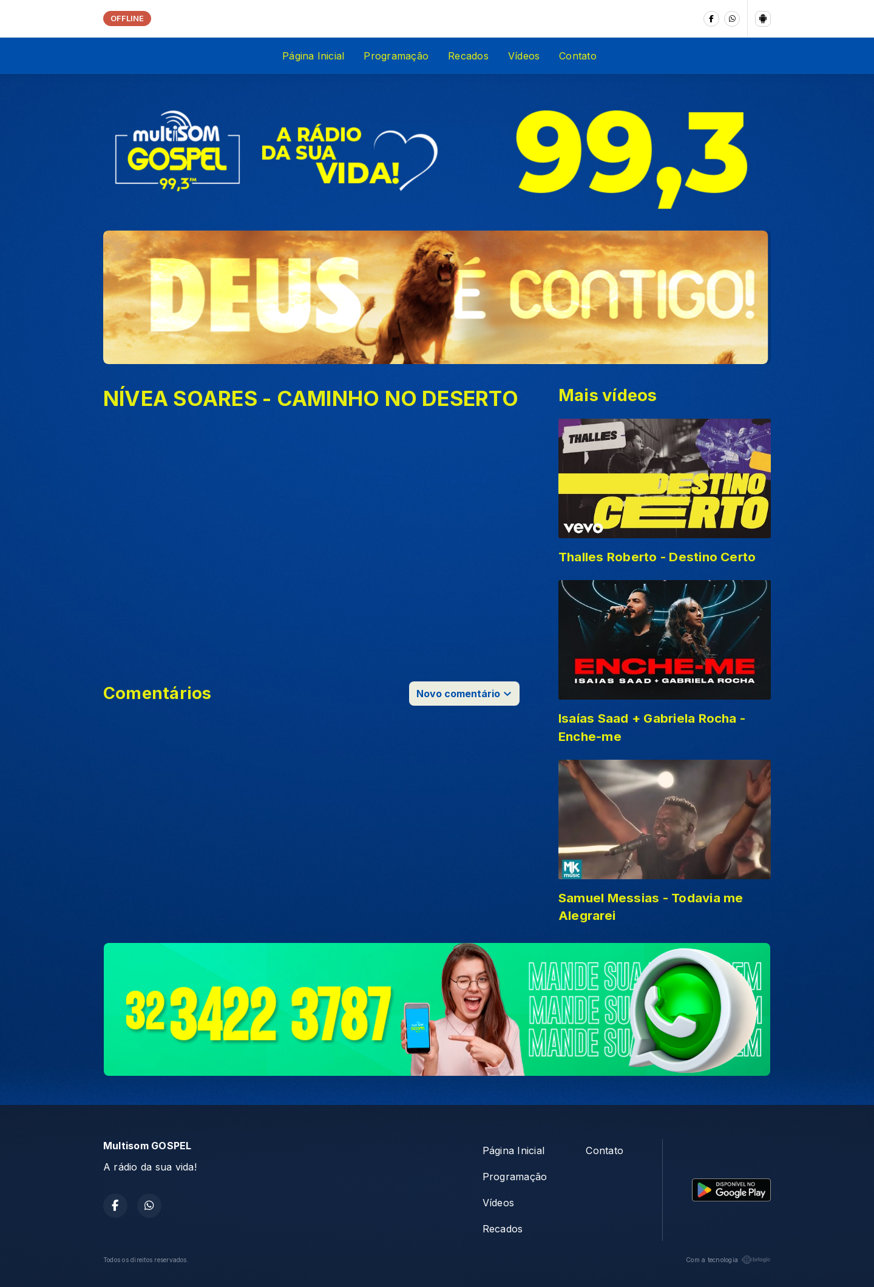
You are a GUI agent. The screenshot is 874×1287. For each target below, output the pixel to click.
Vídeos (524, 56)
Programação (396, 56)
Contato (578, 56)
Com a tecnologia (728, 1259)
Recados (468, 56)
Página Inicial (313, 56)
